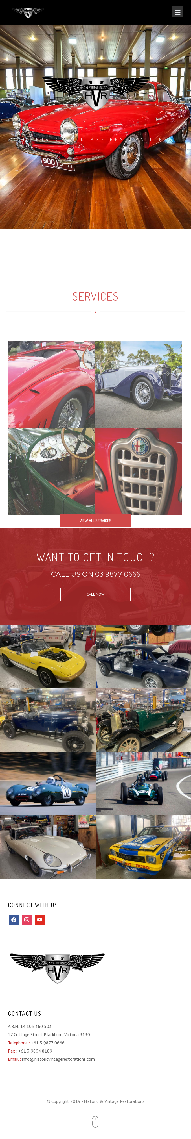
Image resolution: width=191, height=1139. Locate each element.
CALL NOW (96, 594)
